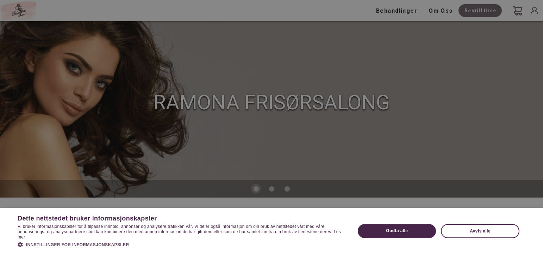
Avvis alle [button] (480, 231)
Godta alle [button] (397, 230)
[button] (181, 244)
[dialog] (271, 127)
